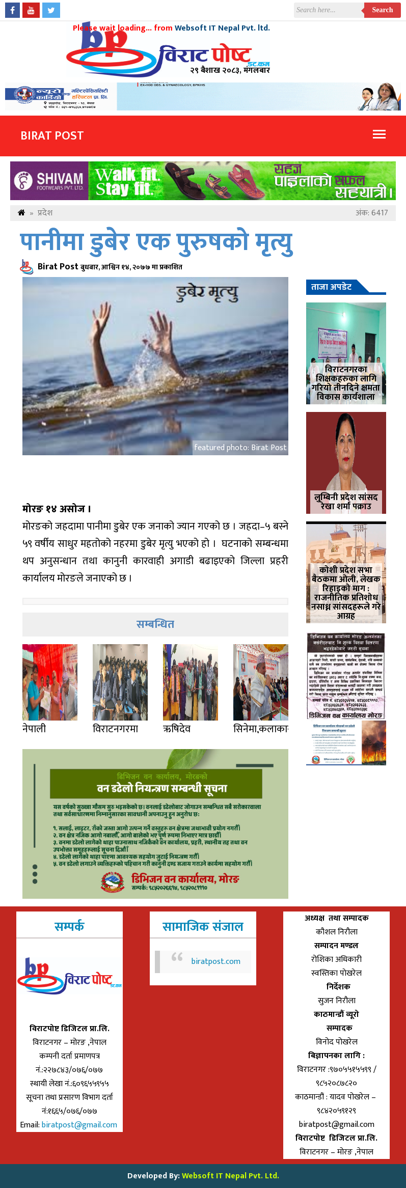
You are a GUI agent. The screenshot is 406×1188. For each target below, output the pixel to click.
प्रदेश (45, 213)
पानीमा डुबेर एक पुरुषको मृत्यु (156, 243)
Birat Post (52, 136)
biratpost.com (216, 962)
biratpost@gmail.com (80, 1125)
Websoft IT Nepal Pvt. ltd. (222, 28)
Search (382, 10)
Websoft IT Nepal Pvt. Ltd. (230, 1176)
